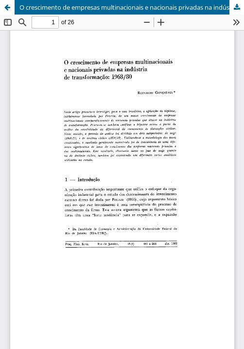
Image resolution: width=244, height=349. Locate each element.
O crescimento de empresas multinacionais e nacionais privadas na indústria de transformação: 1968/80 (131, 7)
